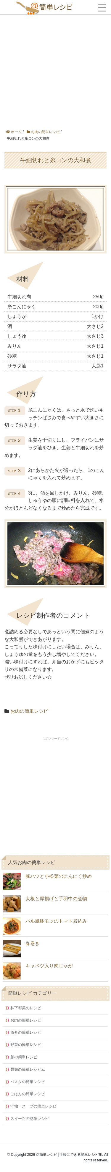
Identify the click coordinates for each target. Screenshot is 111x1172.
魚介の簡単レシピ (25, 1032)
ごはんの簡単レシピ (27, 1094)
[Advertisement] (55, 58)
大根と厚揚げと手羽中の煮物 (45, 904)
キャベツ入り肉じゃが (38, 971)
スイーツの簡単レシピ (29, 1118)
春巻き (21, 948)
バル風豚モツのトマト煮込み (45, 926)
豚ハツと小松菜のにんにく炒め (47, 881)
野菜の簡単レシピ (25, 1044)
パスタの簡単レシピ (27, 1082)
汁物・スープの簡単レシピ (33, 1106)
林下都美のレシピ (25, 1008)
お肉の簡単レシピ (29, 711)
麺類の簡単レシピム (27, 1069)
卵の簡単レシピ (23, 1057)
